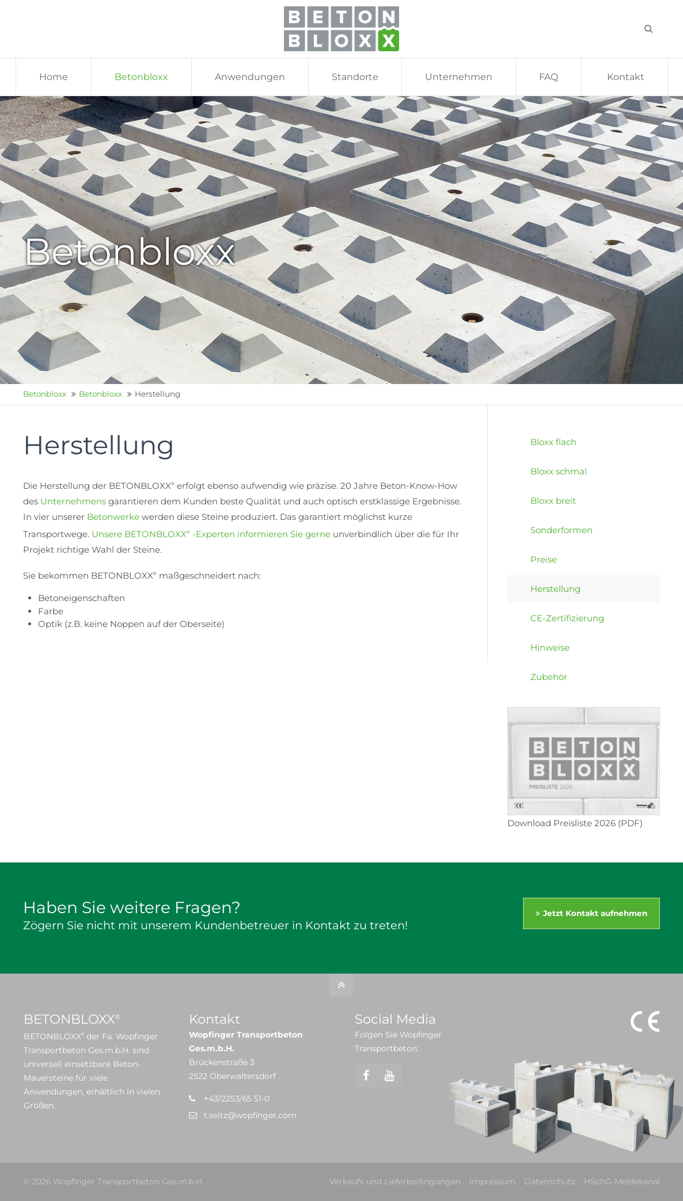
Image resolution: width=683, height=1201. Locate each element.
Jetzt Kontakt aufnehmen (595, 913)
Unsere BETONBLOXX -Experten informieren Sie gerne (211, 534)
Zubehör (548, 676)
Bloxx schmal (558, 471)
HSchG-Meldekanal (622, 1181)
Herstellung (555, 588)
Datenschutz (549, 1181)
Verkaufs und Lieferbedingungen (395, 1181)
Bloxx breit (553, 500)
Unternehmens (73, 501)
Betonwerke (113, 516)
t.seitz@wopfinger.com (250, 1115)
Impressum (492, 1181)
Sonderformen (561, 530)
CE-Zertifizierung (567, 618)
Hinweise (550, 647)
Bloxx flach (553, 441)
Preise (543, 559)
